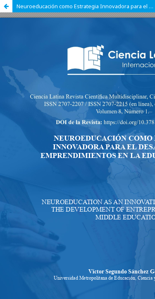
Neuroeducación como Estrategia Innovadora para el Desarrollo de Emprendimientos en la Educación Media (86, 6)
